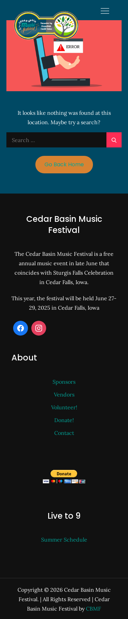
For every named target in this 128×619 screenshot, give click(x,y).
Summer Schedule (64, 539)
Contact (64, 432)
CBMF (93, 608)
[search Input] (64, 139)
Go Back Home (64, 164)
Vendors (64, 394)
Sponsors (64, 381)
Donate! (64, 420)
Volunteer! (64, 407)
